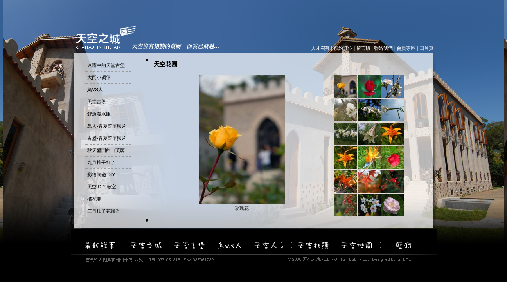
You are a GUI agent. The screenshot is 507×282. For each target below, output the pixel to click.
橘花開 (94, 199)
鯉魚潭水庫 (99, 114)
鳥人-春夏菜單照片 (106, 126)
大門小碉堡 (99, 77)
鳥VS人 (95, 89)
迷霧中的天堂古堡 (106, 65)
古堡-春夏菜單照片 (106, 138)
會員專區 (406, 48)
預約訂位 (343, 48)
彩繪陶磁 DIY (101, 174)
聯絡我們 (383, 48)
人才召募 (320, 48)
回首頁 (426, 48)
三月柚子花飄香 (103, 211)
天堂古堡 (96, 102)
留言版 (363, 48)
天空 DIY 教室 (101, 187)
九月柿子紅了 (101, 162)
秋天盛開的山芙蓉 (106, 150)
